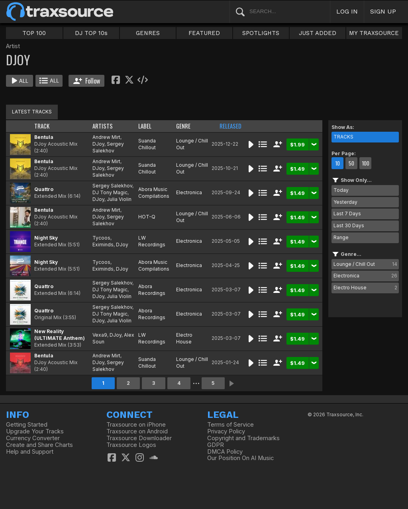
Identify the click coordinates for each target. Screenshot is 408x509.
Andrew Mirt (106, 137)
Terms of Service (230, 424)
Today (341, 190)
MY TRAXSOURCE (374, 33)
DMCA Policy (225, 451)
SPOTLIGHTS (260, 33)
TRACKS (343, 137)
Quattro (43, 189)
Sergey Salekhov (108, 147)
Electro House (184, 338)
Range (341, 237)
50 (351, 163)
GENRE (183, 126)
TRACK (41, 126)
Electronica (189, 192)
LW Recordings (151, 241)
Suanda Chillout (147, 144)
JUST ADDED (317, 33)
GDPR (215, 445)
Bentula (43, 137)
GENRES (148, 33)
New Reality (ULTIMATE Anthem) (59, 334)
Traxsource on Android (137, 431)
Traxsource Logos (131, 445)
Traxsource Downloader (139, 438)
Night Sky (46, 238)
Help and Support (29, 451)
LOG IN (347, 11)
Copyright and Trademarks (243, 438)
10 (337, 163)
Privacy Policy (226, 431)
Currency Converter (33, 438)
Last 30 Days (348, 225)
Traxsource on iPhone (136, 424)
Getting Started (26, 424)
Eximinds (103, 245)
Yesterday (345, 202)
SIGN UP (383, 11)
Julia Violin (119, 199)
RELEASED (230, 126)
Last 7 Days (347, 213)
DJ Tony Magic (110, 192)
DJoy (98, 144)
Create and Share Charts (39, 445)
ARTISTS (102, 126)
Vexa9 (99, 335)
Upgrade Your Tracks (35, 431)
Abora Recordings (151, 289)
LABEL (144, 126)
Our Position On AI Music (240, 458)
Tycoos (101, 238)
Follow (86, 81)
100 (365, 163)
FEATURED (204, 33)
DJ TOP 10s (91, 33)
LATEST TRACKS (32, 112)
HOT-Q (146, 217)
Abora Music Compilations (153, 192)
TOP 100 (34, 33)
